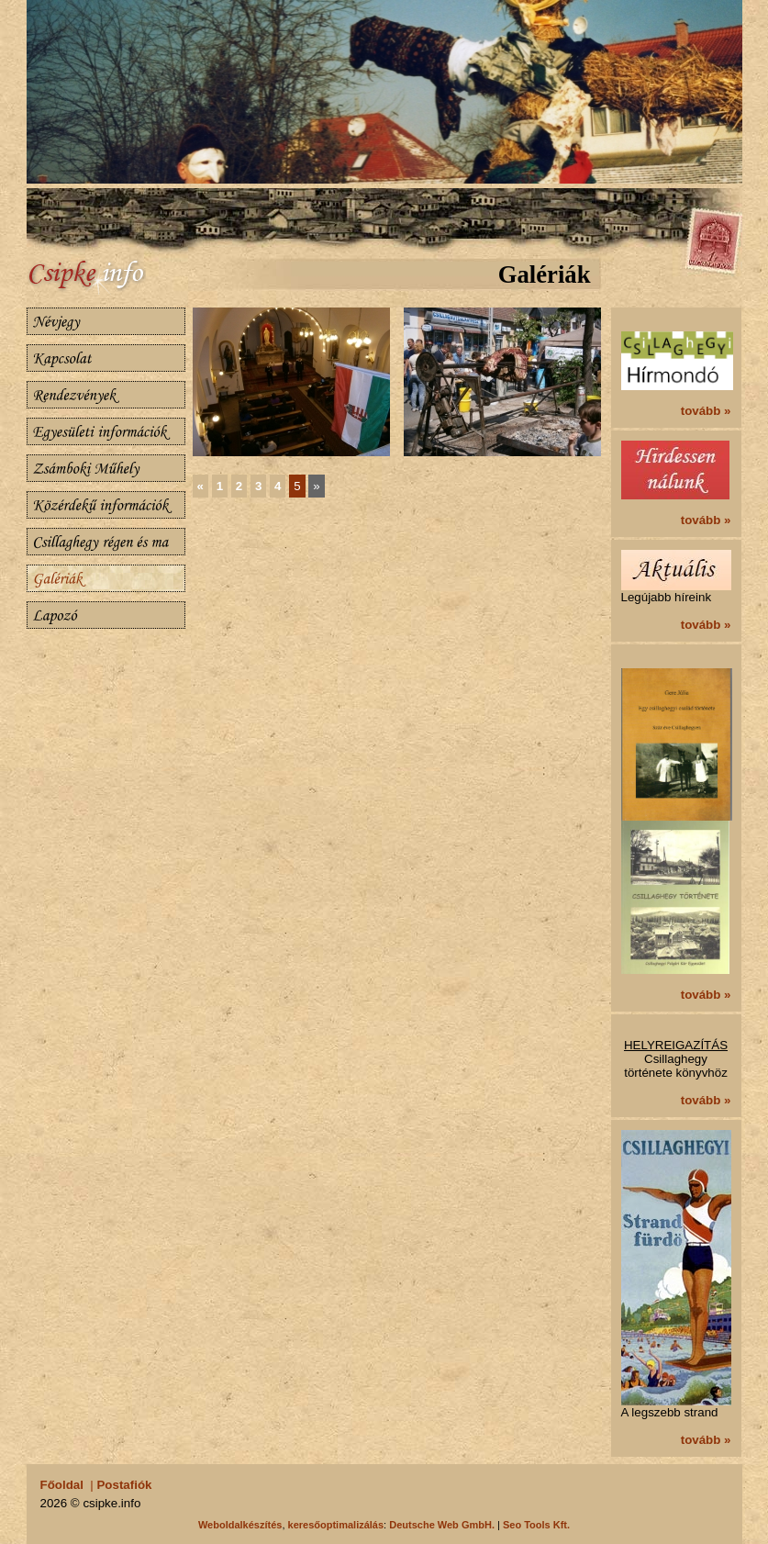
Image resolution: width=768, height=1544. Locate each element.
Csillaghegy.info (109, 277)
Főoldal (61, 1485)
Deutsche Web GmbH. (442, 1524)
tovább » (706, 411)
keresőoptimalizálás (336, 1524)
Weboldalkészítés (240, 1524)
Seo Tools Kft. (536, 1524)
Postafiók (123, 1485)
